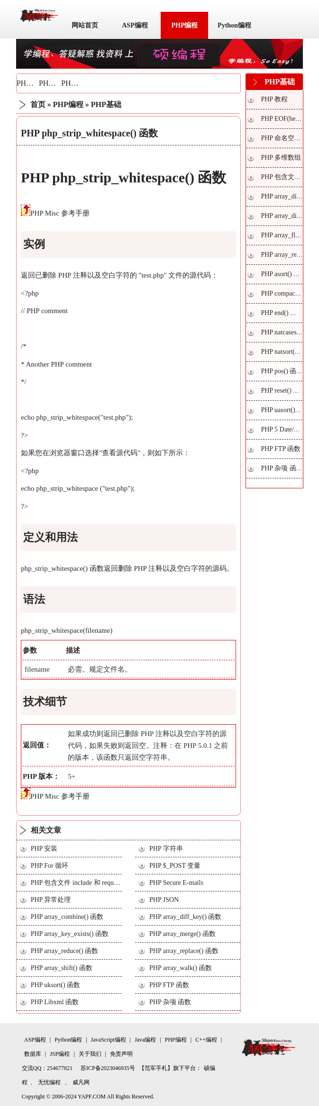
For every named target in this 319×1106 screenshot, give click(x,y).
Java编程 (145, 1039)
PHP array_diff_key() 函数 (185, 916)
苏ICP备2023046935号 (108, 1068)
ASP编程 (134, 25)
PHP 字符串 (166, 848)
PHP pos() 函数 (282, 371)
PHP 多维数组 (281, 157)
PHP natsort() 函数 (286, 351)
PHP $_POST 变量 (175, 865)
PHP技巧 (53, 83)
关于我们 (90, 1054)
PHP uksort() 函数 (56, 985)
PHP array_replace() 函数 (184, 950)
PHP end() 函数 (282, 312)
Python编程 (234, 25)
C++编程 (206, 1039)
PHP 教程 (274, 99)
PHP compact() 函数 (288, 293)
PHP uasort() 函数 (285, 410)
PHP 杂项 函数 (170, 1002)
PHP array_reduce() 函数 (65, 950)
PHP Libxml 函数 (55, 1002)
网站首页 (85, 25)
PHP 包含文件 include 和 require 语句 (83, 882)
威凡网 (81, 1082)
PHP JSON (164, 899)
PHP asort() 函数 (284, 274)
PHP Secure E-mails (176, 882)
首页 (38, 104)
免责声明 (121, 1054)
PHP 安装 (44, 848)
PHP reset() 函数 (283, 390)
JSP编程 (60, 1054)
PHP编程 (184, 25)
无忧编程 (49, 1082)
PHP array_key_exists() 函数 (70, 933)
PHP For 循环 (50, 865)
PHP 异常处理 (51, 899)
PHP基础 (31, 83)
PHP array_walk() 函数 (180, 967)
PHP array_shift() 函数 (61, 967)
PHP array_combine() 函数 (67, 916)
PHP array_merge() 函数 (182, 933)
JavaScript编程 (108, 1039)
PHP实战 (75, 83)
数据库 (32, 1054)
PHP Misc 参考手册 (59, 213)
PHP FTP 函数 (169, 985)
